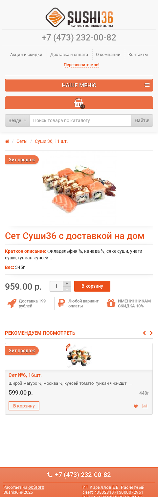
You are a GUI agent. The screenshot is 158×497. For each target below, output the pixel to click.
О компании (108, 54)
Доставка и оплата (69, 54)
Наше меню (106, 85)
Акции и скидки (26, 54)
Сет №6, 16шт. (25, 375)
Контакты (138, 54)
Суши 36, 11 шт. (51, 141)
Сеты (22, 141)
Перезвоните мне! (81, 64)
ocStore (36, 487)
